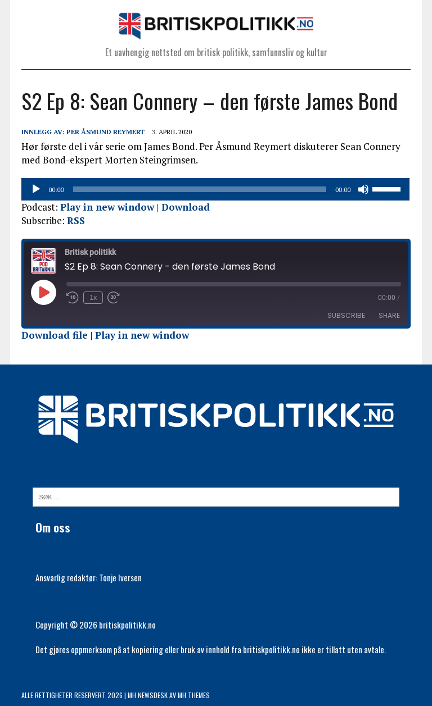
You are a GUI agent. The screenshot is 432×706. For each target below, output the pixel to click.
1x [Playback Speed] (93, 298)
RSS (76, 220)
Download (185, 207)
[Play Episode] (43, 292)
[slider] (200, 189)
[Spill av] (36, 189)
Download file (54, 335)
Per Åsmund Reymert (105, 131)
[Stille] (364, 189)
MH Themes (194, 695)
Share (389, 315)
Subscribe (346, 315)
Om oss (52, 527)
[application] (215, 189)
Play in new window (107, 207)
